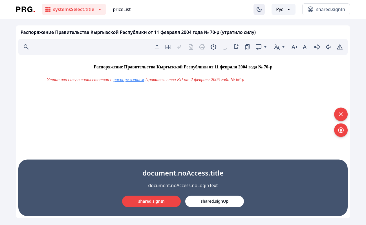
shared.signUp (214, 201)
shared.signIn (151, 201)
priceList (122, 9)
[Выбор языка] (284, 9)
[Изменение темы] (259, 9)
